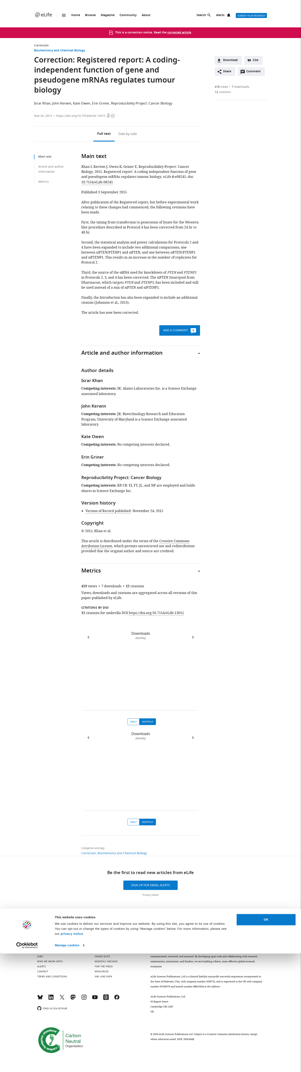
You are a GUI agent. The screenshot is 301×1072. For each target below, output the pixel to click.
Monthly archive (106, 961)
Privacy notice (151, 895)
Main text (44, 156)
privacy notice (72, 1052)
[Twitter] (62, 999)
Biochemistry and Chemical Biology (59, 50)
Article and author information (51, 169)
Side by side (127, 133)
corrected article (179, 32)
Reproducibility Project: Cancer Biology (141, 103)
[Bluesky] (40, 999)
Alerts (220, 15)
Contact (42, 971)
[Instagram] (84, 999)
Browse (90, 15)
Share (227, 71)
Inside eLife (102, 956)
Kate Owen (81, 103)
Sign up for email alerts (150, 885)
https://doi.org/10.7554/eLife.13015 (80, 116)
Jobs (40, 956)
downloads (240, 87)
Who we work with (49, 961)
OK (266, 1038)
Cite (255, 60)
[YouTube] (95, 999)
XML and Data (103, 976)
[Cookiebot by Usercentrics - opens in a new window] (27, 1064)
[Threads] (106, 999)
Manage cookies (67, 1064)
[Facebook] (117, 999)
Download (230, 60)
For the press (104, 966)
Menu (63, 15)
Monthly (147, 721)
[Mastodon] (73, 999)
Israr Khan (42, 103)
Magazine (108, 15)
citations (223, 92)
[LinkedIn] (51, 999)
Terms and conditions (52, 976)
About (146, 15)
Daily (133, 721)
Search (201, 15)
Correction (41, 45)
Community (128, 15)
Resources (102, 971)
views (221, 87)
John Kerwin (61, 103)
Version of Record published (108, 511)
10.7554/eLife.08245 (97, 182)
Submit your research (251, 15)
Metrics (43, 182)
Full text (104, 134)
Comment (255, 72)
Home (75, 15)
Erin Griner (100, 103)
